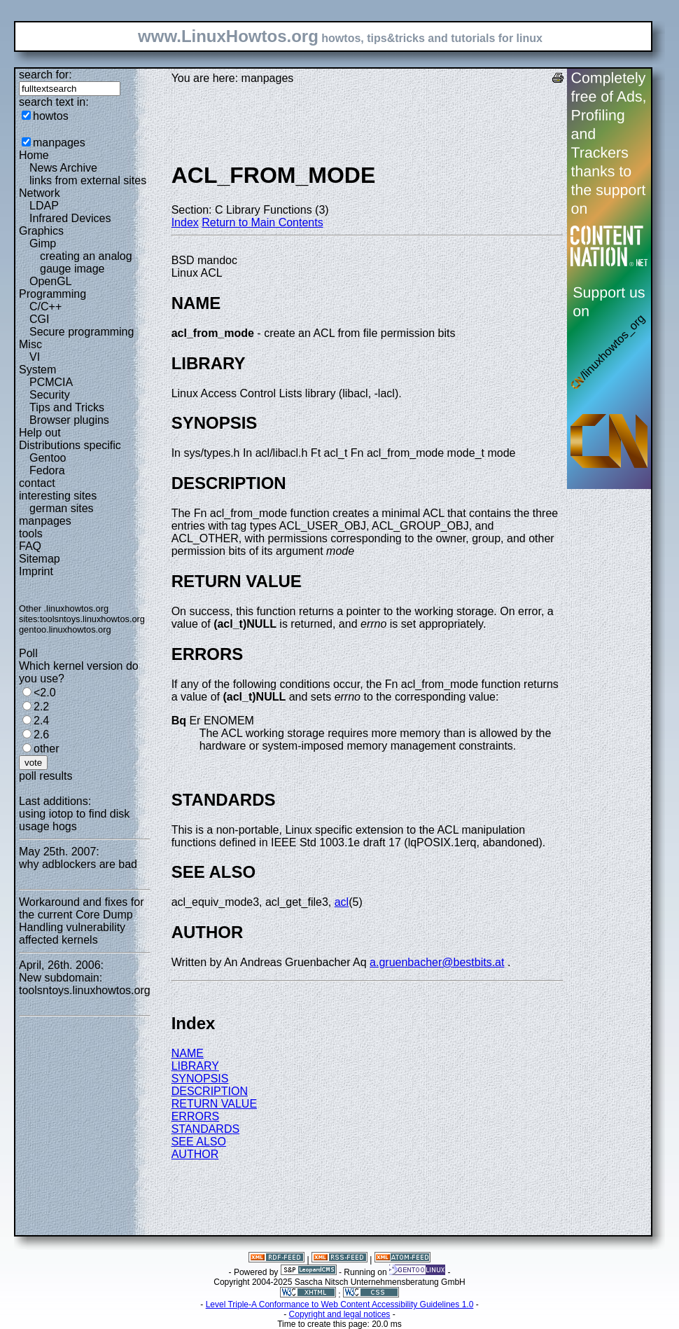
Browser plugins (69, 420)
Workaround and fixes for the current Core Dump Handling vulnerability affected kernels (81, 921)
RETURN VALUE (214, 1104)
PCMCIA (51, 382)
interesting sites (58, 496)
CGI (39, 319)
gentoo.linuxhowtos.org (65, 629)
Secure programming (81, 332)
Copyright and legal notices (340, 1314)
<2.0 (45, 692)
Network (39, 193)
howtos (51, 116)
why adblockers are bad (78, 864)
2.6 (41, 735)
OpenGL (50, 281)
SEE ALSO (199, 1142)
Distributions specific (70, 445)
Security (49, 395)
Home (34, 155)
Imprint (36, 571)
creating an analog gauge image (86, 262)
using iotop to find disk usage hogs (74, 820)
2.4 (41, 721)
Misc (30, 344)
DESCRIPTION (210, 1091)
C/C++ (45, 306)
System (37, 370)
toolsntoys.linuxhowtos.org (92, 619)
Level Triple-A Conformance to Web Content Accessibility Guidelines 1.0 (340, 1304)
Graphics (41, 231)
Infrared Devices (70, 218)
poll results (45, 776)
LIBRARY (195, 1066)
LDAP (44, 206)
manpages (59, 143)
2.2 (41, 706)
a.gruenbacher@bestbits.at (437, 962)
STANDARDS (206, 1129)
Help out (40, 433)
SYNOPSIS (200, 1078)
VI (34, 357)
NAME (188, 1053)
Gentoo (47, 458)
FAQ (30, 546)
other (46, 749)
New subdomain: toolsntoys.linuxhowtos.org (84, 984)
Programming (52, 294)
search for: (45, 75)
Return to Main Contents (262, 222)
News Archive (63, 168)
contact (37, 483)
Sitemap (39, 559)
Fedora (47, 470)
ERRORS (195, 1116)
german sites (61, 508)
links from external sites (87, 180)
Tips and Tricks (66, 407)
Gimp (42, 243)
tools (31, 533)
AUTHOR (195, 1154)
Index (185, 222)
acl (342, 902)
